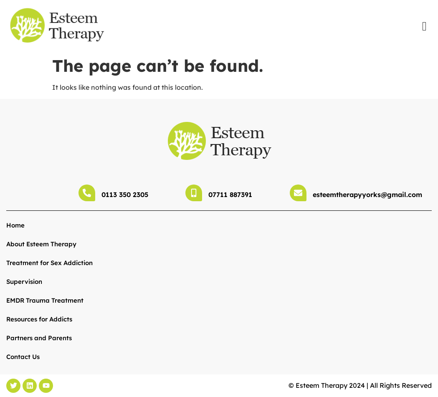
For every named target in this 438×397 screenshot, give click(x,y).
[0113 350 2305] (86, 193)
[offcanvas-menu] (424, 26)
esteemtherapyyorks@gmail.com (367, 194)
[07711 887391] (193, 193)
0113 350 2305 (124, 194)
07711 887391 (230, 194)
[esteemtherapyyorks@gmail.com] (298, 193)
